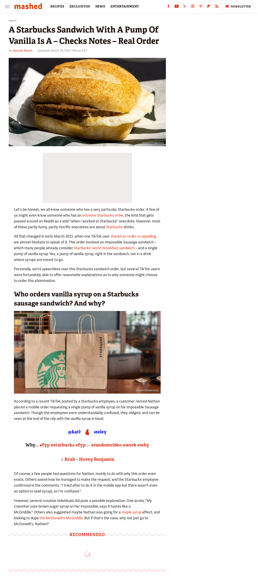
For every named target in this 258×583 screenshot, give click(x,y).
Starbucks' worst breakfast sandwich (104, 248)
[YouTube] (176, 7)
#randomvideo (106, 445)
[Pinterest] (200, 7)
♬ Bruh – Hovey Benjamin (87, 459)
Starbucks (114, 227)
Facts (13, 21)
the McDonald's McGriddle (61, 518)
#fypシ (82, 445)
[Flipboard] (208, 7)
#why (143, 445)
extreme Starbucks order (102, 215)
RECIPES (57, 6)
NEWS (100, 6)
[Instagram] (192, 7)
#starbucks (63, 445)
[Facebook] (168, 7)
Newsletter (238, 6)
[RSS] (216, 7)
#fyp (45, 445)
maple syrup (131, 512)
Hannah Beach (22, 51)
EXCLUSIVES (80, 6)
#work (129, 445)
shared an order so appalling (133, 236)
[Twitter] (184, 7)
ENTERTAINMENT (124, 6)
